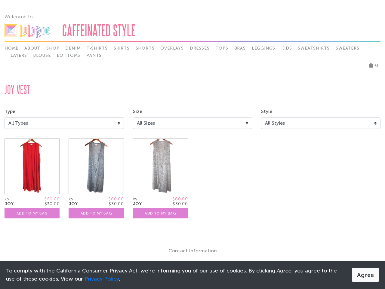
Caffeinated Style (98, 30)
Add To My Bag (32, 213)
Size (137, 111)
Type (10, 111)
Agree (365, 274)
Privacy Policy (102, 278)
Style (266, 111)
